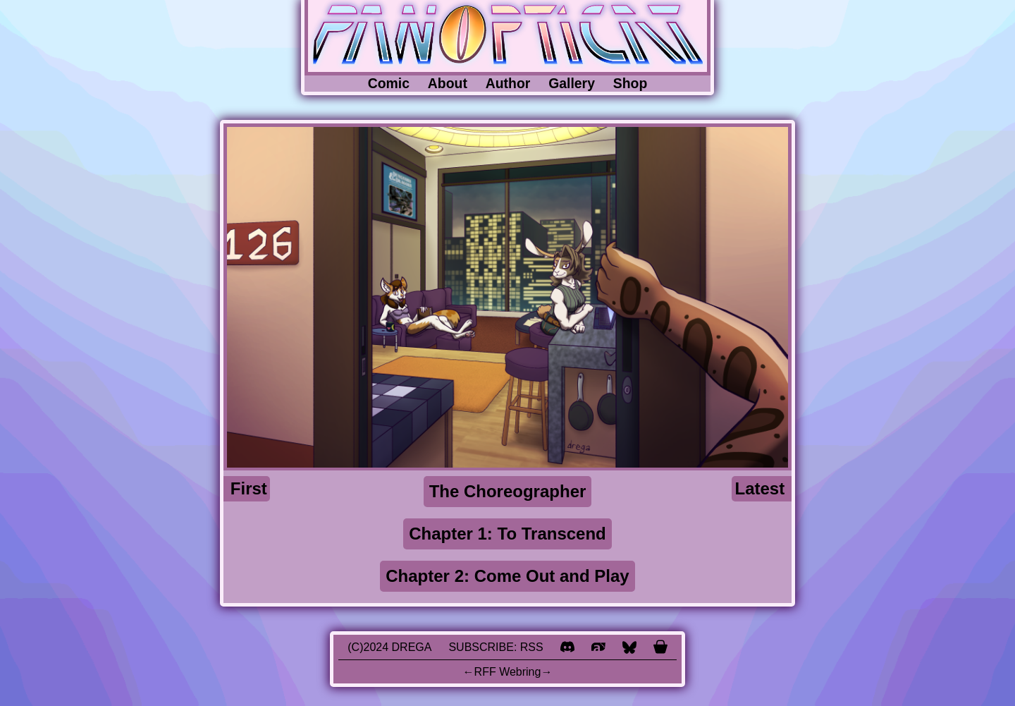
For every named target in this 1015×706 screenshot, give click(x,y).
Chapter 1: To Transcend (507, 533)
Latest (760, 488)
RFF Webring (507, 672)
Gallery (571, 83)
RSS (531, 647)
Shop (630, 83)
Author (508, 83)
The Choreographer (507, 491)
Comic (389, 83)
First (248, 488)
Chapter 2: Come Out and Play (507, 575)
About (447, 83)
